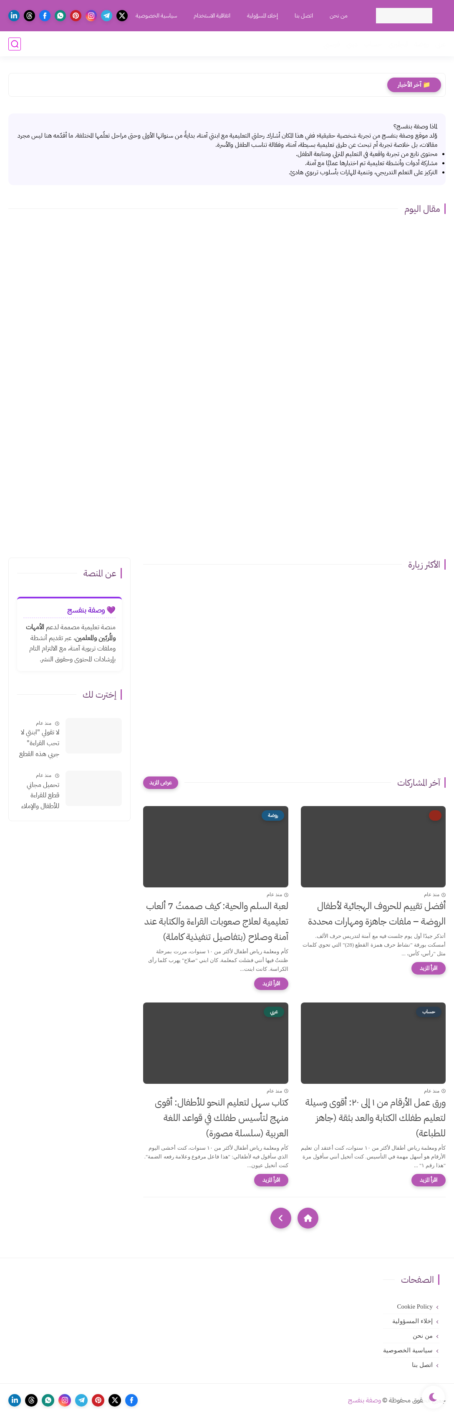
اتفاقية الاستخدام (212, 15)
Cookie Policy (415, 1306)
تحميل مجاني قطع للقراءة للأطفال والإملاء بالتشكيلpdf (40, 796)
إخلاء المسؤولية (262, 15)
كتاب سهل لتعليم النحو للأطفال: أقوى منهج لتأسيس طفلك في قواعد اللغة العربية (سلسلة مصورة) (221, 1118)
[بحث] (14, 44)
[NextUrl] (280, 1218)
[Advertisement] (227, 482)
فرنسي (331, 44)
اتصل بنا (304, 15)
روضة (421, 44)
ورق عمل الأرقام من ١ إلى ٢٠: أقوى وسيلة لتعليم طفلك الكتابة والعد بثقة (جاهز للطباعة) (375, 1118)
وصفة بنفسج (364, 1400)
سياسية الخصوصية (156, 15)
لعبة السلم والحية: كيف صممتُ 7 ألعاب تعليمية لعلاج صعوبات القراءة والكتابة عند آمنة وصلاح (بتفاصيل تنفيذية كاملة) (216, 921)
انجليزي (398, 44)
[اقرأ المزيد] (428, 968)
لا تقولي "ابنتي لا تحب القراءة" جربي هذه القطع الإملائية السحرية (38, 743)
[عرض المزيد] (160, 782)
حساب (373, 44)
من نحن (339, 15)
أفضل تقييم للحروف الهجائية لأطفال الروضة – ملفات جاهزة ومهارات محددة (377, 914)
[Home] (308, 1218)
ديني (352, 44)
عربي (440, 44)
